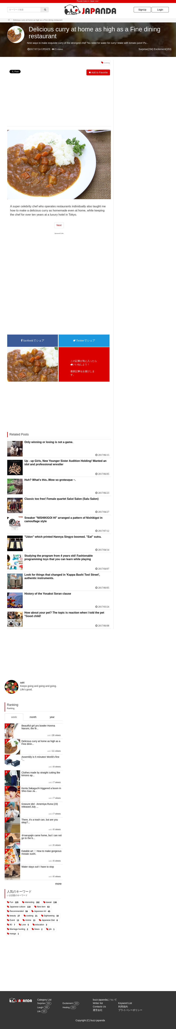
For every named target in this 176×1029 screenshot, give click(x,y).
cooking (107, 63)
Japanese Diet (50, 920)
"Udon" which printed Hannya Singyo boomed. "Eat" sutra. (62, 536)
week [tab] (14, 717)
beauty (15, 915)
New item (44, 906)
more (58, 883)
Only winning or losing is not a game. (48, 442)
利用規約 (123, 1006)
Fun (15, 902)
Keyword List (125, 1003)
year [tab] (52, 717)
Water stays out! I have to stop (37, 866)
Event (15, 920)
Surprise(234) (146, 49)
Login (160, 9)
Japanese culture (21, 906)
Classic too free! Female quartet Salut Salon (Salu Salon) (61, 498)
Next (59, 225)
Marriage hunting (19, 929)
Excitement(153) (162, 49)
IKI (13, 924)
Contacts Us (99, 1006)
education (41, 924)
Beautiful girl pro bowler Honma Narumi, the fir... (38, 727)
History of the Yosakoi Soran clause (47, 593)
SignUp (142, 9)
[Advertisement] (59, 101)
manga (15, 933)
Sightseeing (52, 915)
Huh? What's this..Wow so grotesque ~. (50, 479)
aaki (22, 682)
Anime (30, 920)
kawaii (52, 902)
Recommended (19, 911)
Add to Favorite (99, 72)
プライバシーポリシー (130, 1010)
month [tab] (33, 717)
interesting (33, 902)
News (39, 929)
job (52, 929)
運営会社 (97, 1010)
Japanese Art (42, 911)
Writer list (98, 1003)
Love (25, 924)
